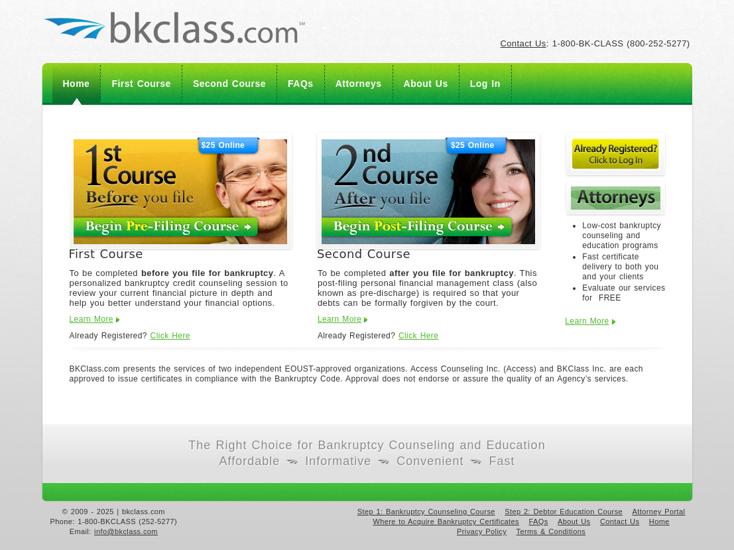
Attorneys (359, 83)
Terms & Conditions (551, 531)
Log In (485, 83)
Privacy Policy (482, 531)
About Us (426, 83)
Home (76, 83)
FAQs (301, 83)
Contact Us (523, 43)
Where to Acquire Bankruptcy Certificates (446, 521)
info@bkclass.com (126, 531)
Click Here (170, 335)
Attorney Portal (659, 512)
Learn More (91, 319)
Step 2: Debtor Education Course (564, 512)
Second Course (229, 83)
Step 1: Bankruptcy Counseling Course (426, 512)
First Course (140, 83)
